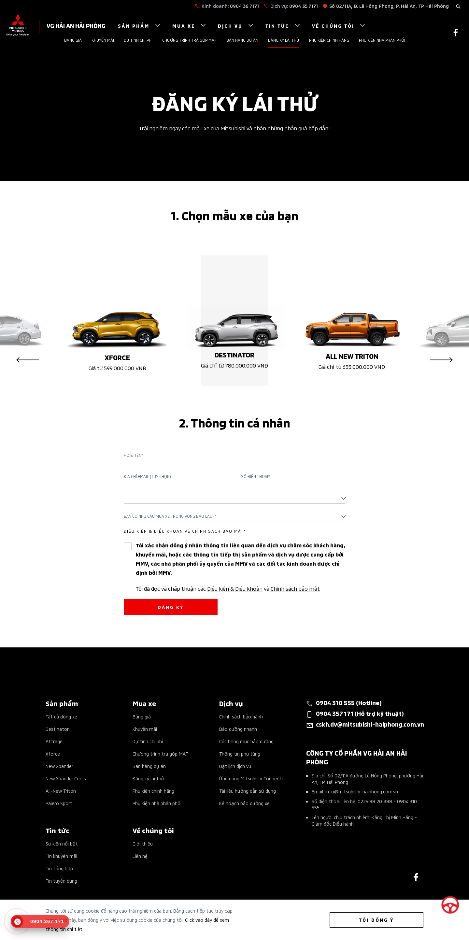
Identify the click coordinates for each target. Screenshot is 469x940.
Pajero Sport (59, 803)
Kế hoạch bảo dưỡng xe (244, 803)
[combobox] (234, 498)
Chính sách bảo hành (241, 716)
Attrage (54, 741)
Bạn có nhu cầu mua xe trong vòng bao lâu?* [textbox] (170, 516)
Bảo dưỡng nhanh (238, 729)
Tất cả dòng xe (61, 716)
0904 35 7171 (303, 6)
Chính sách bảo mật (294, 588)
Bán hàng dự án (242, 40)
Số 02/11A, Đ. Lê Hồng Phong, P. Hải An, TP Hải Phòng (389, 6)
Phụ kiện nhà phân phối (382, 40)
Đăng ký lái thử (283, 40)
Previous (27, 360)
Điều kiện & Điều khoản (235, 588)
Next (441, 360)
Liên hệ (140, 856)
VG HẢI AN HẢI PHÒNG (76, 25)
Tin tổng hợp (59, 868)
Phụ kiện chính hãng (329, 40)
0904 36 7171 (244, 6)
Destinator (57, 729)
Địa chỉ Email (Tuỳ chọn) (147, 476)
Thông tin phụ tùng (239, 753)
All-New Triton (61, 791)
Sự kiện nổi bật (62, 843)
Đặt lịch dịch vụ (235, 766)
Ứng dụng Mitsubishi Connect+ (251, 778)
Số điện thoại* (255, 476)
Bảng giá (73, 40)
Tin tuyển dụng (61, 880)
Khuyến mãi (103, 40)
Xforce (53, 753)
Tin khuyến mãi (61, 856)
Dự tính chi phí (138, 40)
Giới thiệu (143, 843)
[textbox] (234, 497)
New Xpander (59, 766)
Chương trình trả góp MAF (189, 40)
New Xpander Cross (66, 778)
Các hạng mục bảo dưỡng (246, 741)
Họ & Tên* (133, 455)
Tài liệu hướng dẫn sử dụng (247, 791)
